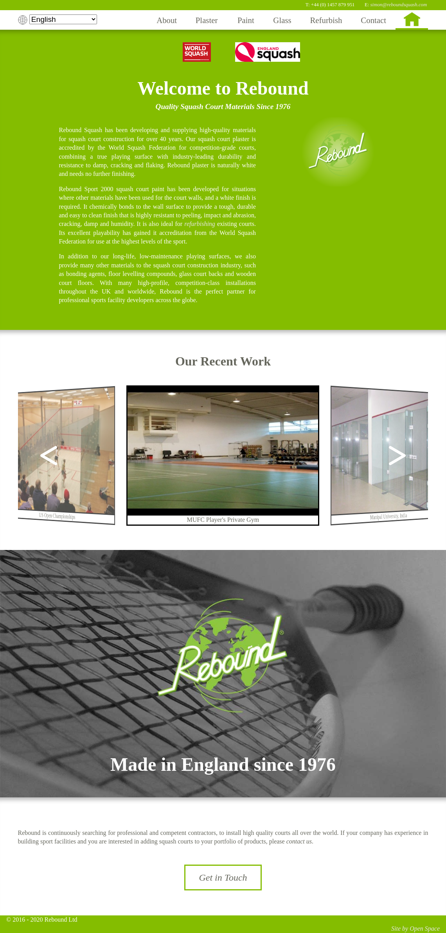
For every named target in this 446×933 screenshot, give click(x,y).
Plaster (207, 20)
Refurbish (326, 20)
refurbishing (199, 223)
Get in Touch (223, 877)
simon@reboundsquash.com (398, 4)
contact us (299, 841)
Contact (373, 20)
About (166, 20)
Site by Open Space (415, 928)
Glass (282, 20)
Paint (245, 20)
